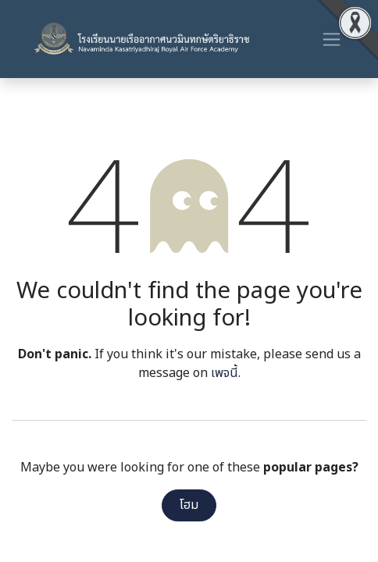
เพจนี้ (224, 373)
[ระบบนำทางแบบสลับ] (331, 39)
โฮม (189, 505)
